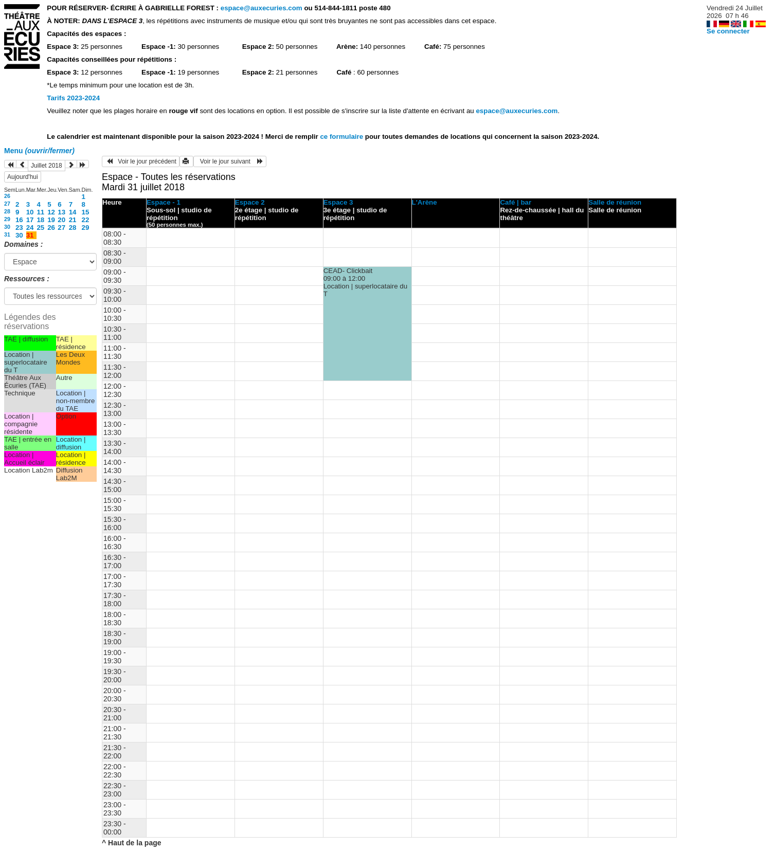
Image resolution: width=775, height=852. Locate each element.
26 (7, 196)
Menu (39, 151)
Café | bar (515, 202)
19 (51, 220)
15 (85, 212)
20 (61, 220)
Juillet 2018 (46, 165)
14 (73, 212)
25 (40, 227)
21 (73, 220)
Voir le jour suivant (229, 161)
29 (7, 219)
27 (7, 204)
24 (30, 227)
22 (85, 220)
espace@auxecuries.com (261, 8)
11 (40, 212)
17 (30, 220)
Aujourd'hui (22, 176)
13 (61, 212)
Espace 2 (250, 202)
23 (19, 227)
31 (7, 234)
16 (19, 220)
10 (30, 212)
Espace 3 (338, 202)
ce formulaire (342, 136)
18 (40, 220)
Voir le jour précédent (140, 161)
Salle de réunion (614, 202)
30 (7, 227)
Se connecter (728, 31)
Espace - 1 (164, 202)
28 (7, 211)
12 (51, 212)
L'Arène (424, 202)
